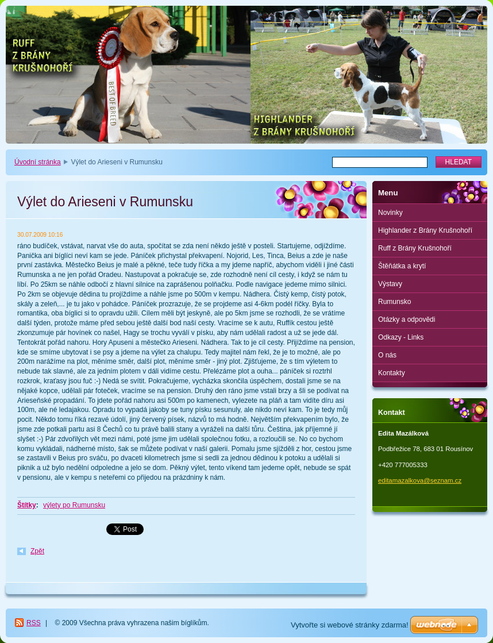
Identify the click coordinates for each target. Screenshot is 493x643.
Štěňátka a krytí (402, 266)
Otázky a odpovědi (406, 319)
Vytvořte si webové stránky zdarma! (350, 625)
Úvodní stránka (37, 162)
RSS (33, 623)
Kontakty (391, 373)
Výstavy (390, 284)
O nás (387, 355)
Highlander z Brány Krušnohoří (425, 230)
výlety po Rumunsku (74, 505)
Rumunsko (394, 302)
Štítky (26, 505)
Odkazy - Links (400, 337)
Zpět (37, 551)
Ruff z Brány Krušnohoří (415, 248)
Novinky (390, 213)
